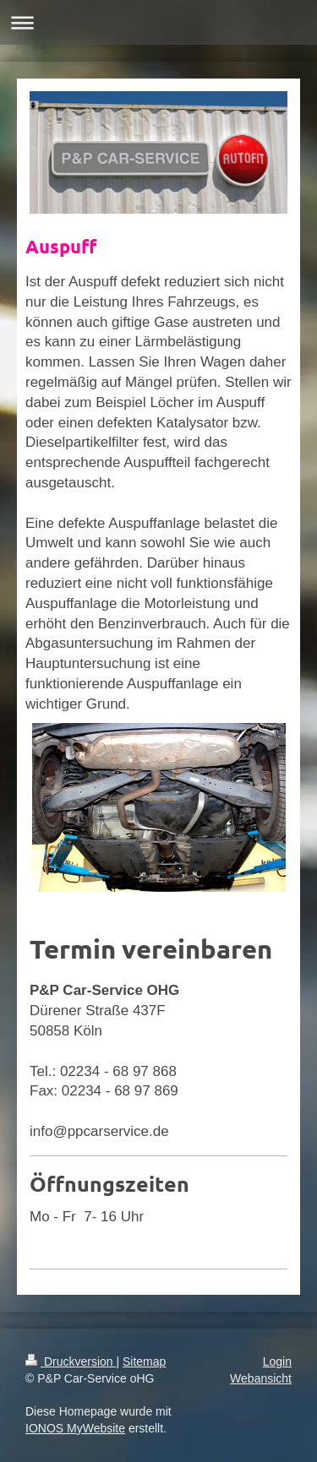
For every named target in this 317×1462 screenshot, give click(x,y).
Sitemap (144, 1361)
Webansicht (261, 1378)
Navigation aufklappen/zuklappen (158, 22)
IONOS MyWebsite (75, 1428)
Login (277, 1361)
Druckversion (70, 1361)
